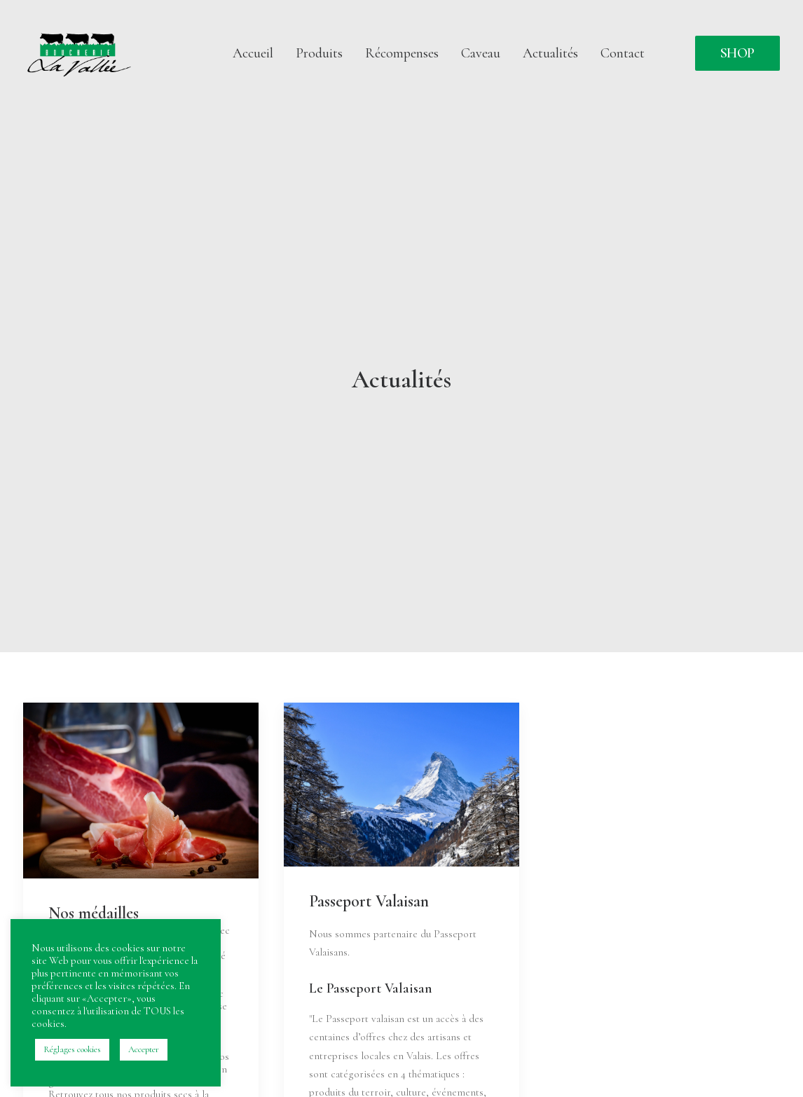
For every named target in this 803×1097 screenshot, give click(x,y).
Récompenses (402, 53)
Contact (622, 53)
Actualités (550, 53)
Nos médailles (93, 844)
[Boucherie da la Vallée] (80, 53)
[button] (141, 721)
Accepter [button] (143, 1049)
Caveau (480, 53)
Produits (319, 53)
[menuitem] (253, 53)
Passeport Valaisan (369, 832)
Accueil (253, 53)
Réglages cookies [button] (72, 1049)
